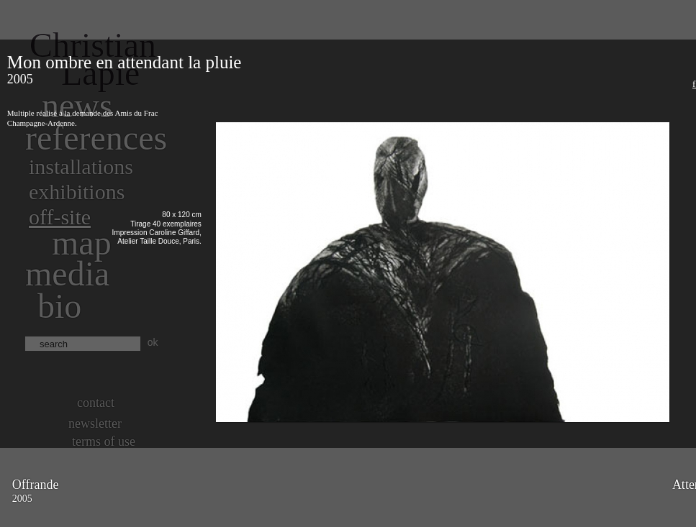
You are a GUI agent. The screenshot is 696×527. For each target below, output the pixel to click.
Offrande (35, 484)
